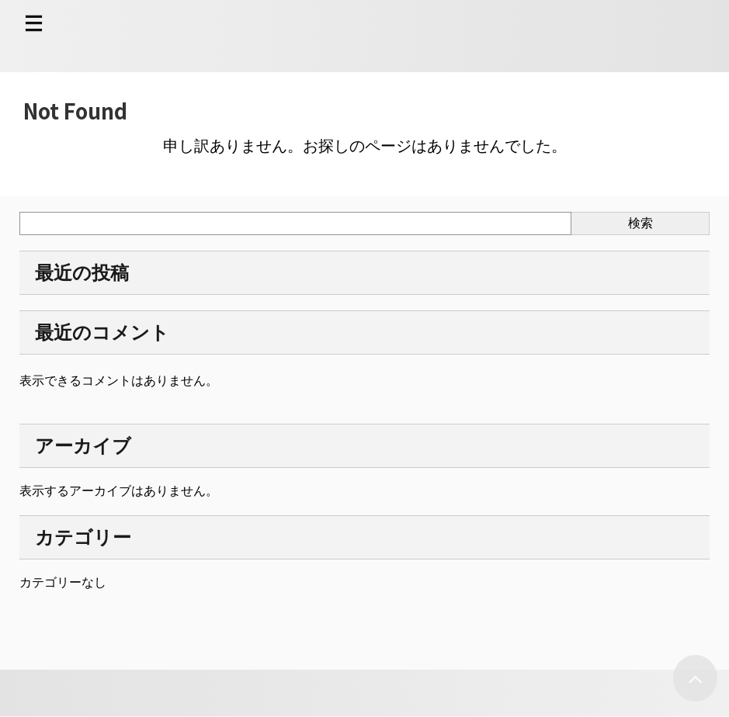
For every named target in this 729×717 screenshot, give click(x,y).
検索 (640, 223)
